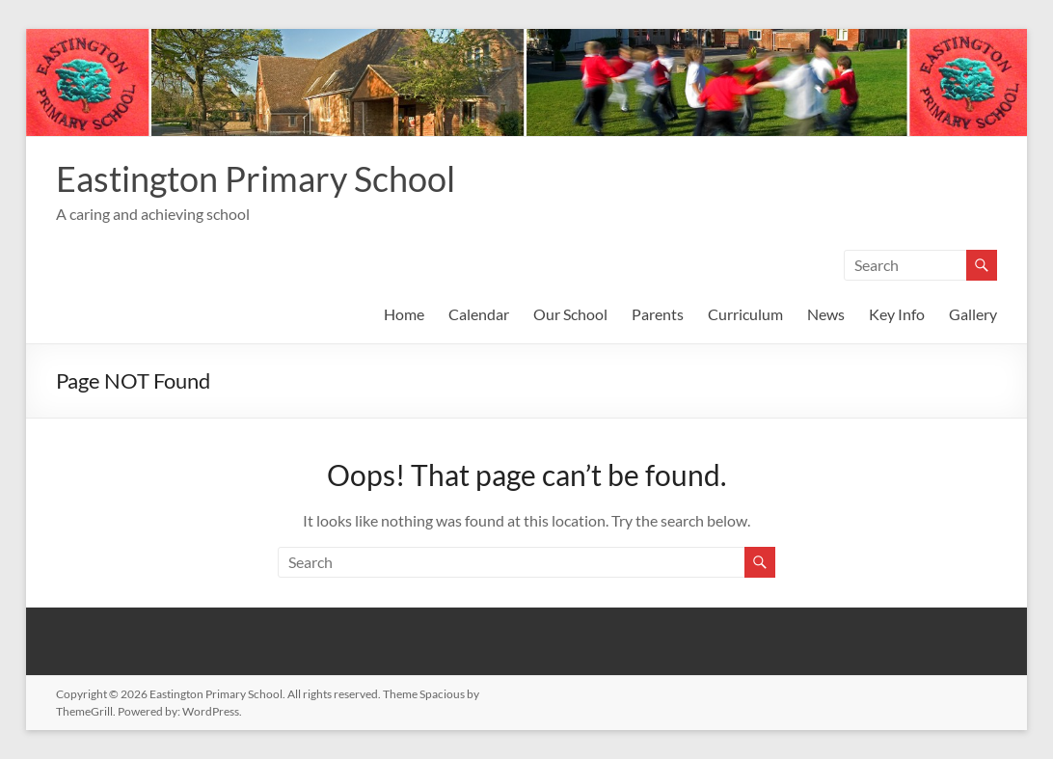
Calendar (478, 314)
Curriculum (745, 314)
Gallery (973, 314)
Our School (570, 314)
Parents (658, 314)
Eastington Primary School (255, 178)
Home (404, 314)
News (826, 314)
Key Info (897, 314)
